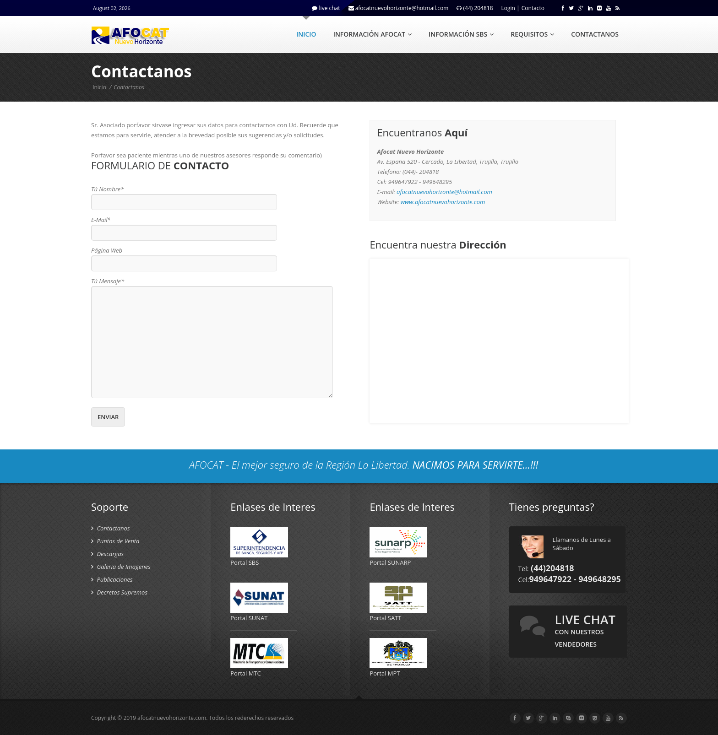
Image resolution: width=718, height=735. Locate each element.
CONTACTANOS (595, 34)
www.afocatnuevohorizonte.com (443, 202)
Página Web (106, 250)
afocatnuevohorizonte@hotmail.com (444, 192)
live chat (585, 630)
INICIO (306, 34)
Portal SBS (244, 562)
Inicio (99, 87)
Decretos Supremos (119, 592)
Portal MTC (245, 673)
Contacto (533, 8)
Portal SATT (385, 618)
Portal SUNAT (248, 618)
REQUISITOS (532, 34)
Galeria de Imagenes (121, 566)
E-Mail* (101, 220)
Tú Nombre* (107, 189)
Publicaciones (112, 579)
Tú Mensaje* (107, 281)
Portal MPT (385, 673)
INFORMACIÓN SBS (461, 34)
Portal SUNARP (390, 562)
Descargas (107, 554)
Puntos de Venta (115, 541)
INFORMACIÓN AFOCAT (372, 34)
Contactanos (110, 528)
